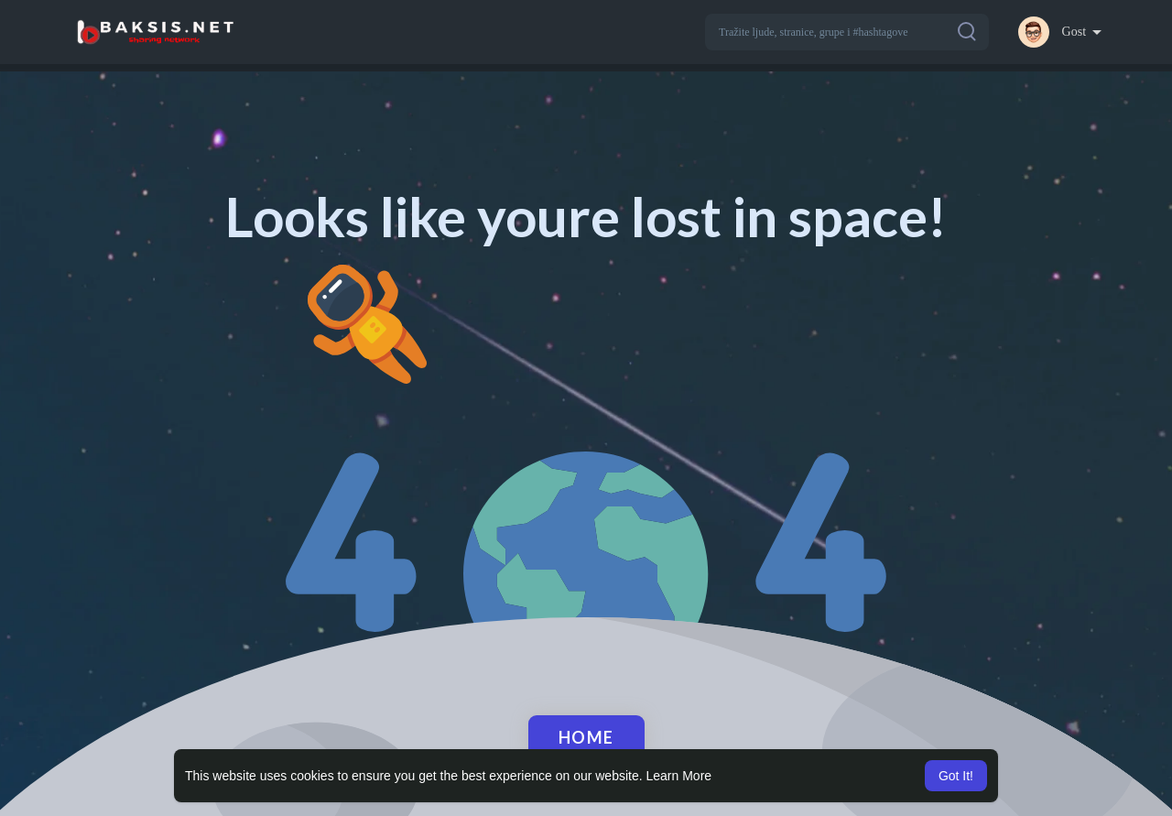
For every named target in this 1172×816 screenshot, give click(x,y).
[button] (847, 32)
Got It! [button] (956, 775)
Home (586, 737)
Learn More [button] (679, 775)
